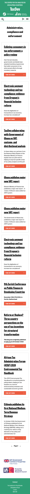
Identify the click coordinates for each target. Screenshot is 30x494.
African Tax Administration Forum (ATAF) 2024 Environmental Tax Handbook (14, 365)
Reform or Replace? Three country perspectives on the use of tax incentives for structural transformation (14, 324)
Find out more (10, 75)
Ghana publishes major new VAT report (15, 179)
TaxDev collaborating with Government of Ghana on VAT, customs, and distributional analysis (14, 138)
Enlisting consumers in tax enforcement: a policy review (15, 50)
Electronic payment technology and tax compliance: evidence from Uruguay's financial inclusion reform (14, 95)
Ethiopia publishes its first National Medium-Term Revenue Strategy (15, 410)
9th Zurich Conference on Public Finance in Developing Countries (15, 288)
